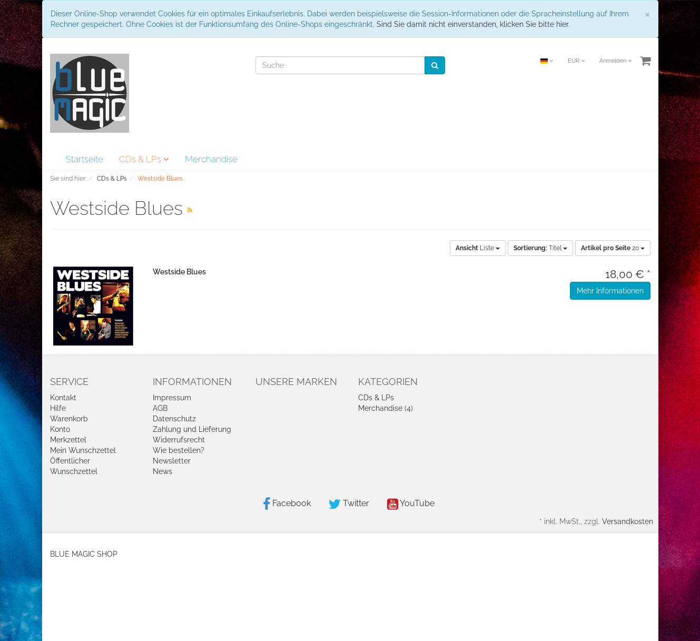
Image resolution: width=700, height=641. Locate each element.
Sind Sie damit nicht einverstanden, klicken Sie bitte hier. (473, 24)
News (162, 471)
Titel (540, 248)
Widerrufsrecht (179, 440)
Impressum (172, 397)
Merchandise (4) (385, 408)
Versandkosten (627, 521)
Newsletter (172, 461)
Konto (60, 429)
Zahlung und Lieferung (192, 429)
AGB (160, 408)
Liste (478, 248)
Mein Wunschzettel (83, 450)
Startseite (84, 159)
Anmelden (615, 60)
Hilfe (58, 408)
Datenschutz (174, 419)
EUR (576, 60)
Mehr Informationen (610, 291)
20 (613, 248)
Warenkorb (69, 419)
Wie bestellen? (178, 450)
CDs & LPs (144, 159)
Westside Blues (179, 272)
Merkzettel (68, 440)
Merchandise (211, 159)
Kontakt (63, 397)
